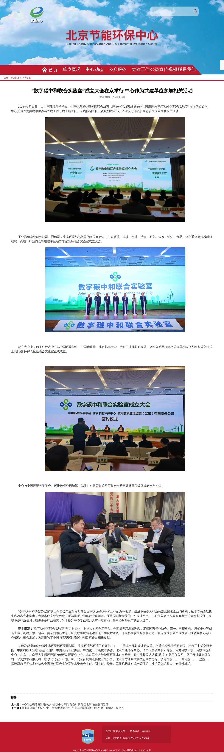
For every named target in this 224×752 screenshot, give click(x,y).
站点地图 (120, 731)
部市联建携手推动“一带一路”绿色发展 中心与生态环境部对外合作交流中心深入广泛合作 (73, 707)
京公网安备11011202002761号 (136, 750)
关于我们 (110, 731)
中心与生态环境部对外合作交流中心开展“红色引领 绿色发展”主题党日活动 (65, 704)
